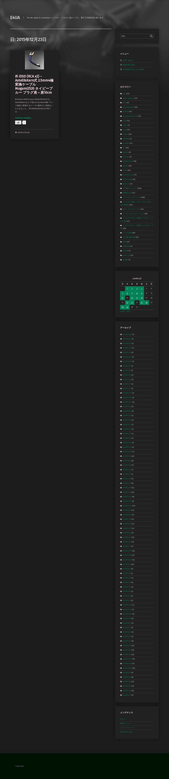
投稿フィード (125, 723)
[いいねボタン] (18, 122)
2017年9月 (126, 564)
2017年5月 (126, 582)
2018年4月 (127, 533)
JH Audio (126, 143)
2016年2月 (127, 650)
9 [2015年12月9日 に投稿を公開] (132, 293)
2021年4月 (127, 379)
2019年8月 (127, 461)
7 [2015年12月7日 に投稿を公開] (122, 293)
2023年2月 (127, 352)
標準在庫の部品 (129, 65)
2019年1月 (126, 492)
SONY (125, 170)
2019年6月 (127, 470)
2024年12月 (127, 334)
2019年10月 (127, 452)
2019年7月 (126, 465)
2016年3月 (127, 645)
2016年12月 (127, 605)
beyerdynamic (128, 107)
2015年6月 (127, 686)
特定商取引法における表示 (133, 69)
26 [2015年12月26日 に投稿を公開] (146, 302)
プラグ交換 (127, 233)
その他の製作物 (129, 237)
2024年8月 (127, 339)
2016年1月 (127, 655)
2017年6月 (127, 578)
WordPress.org (126, 732)
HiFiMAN (126, 139)
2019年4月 (127, 479)
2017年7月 (126, 573)
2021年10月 (127, 361)
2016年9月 (127, 618)
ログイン (123, 719)
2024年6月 (127, 343)
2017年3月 (126, 591)
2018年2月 (127, 542)
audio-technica (128, 98)
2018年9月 (127, 510)
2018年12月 (127, 497)
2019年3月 (127, 483)
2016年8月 (127, 623)
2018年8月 (127, 515)
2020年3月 (127, 429)
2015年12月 (127, 659)
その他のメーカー (130, 188)
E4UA (15, 17)
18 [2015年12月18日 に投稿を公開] (142, 298)
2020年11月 (127, 397)
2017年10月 (127, 560)
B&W (124, 103)
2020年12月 (127, 393)
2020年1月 (127, 438)
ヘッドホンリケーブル (131, 197)
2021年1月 (126, 388)
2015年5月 (127, 690)
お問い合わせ (128, 60)
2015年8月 (127, 677)
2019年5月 (127, 474)
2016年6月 (127, 632)
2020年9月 (127, 406)
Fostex (125, 134)
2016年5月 (127, 636)
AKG (124, 94)
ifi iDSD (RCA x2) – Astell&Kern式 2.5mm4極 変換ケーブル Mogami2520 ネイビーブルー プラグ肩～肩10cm (34, 84)
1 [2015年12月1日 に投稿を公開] (127, 289)
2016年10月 (127, 614)
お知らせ (126, 255)
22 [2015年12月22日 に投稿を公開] (127, 302)
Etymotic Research (130, 116)
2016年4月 (127, 641)
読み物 (125, 251)
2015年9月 (127, 672)
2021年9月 (127, 366)
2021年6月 (127, 375)
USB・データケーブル (131, 209)
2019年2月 (127, 488)
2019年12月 (127, 443)
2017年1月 (126, 600)
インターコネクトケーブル (133, 214)
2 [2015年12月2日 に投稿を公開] (132, 289)
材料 (124, 242)
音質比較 (126, 246)
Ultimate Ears (128, 175)
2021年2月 (127, 384)
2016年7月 (127, 627)
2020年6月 (127, 420)
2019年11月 (127, 447)
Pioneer (126, 157)
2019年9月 (127, 456)
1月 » (128, 311)
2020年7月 (127, 415)
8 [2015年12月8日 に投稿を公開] (127, 293)
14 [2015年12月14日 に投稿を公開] (122, 298)
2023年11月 (127, 348)
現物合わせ (127, 193)
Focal (125, 130)
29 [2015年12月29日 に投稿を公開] (127, 307)
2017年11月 (127, 555)
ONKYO (125, 152)
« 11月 (122, 311)
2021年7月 (126, 370)
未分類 (125, 260)
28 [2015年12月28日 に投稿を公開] (123, 307)
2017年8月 (127, 569)
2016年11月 (127, 609)
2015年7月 (126, 681)
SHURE (125, 166)
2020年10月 (127, 402)
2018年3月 (127, 537)
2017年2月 (126, 596)
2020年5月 (127, 424)
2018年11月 (127, 501)
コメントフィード (127, 728)
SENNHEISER (128, 161)
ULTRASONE (127, 179)
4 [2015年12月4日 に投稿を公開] (141, 289)
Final (124, 121)
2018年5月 (127, 528)
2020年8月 (127, 411)
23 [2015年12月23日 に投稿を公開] (132, 302)
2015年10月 (127, 668)
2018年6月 (127, 524)
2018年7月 (127, 519)
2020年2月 (127, 434)
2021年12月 (127, 357)
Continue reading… (23, 118)
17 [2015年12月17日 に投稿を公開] (137, 298)
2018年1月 (127, 546)
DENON (125, 112)
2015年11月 (127, 664)
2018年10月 (127, 506)
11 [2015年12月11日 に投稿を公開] (142, 293)
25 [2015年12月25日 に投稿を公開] (142, 302)
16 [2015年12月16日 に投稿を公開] (132, 298)
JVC (124, 148)
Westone (126, 184)
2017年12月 (127, 551)
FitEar (125, 125)
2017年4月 (127, 587)
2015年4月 (127, 695)
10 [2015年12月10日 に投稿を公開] (137, 293)
